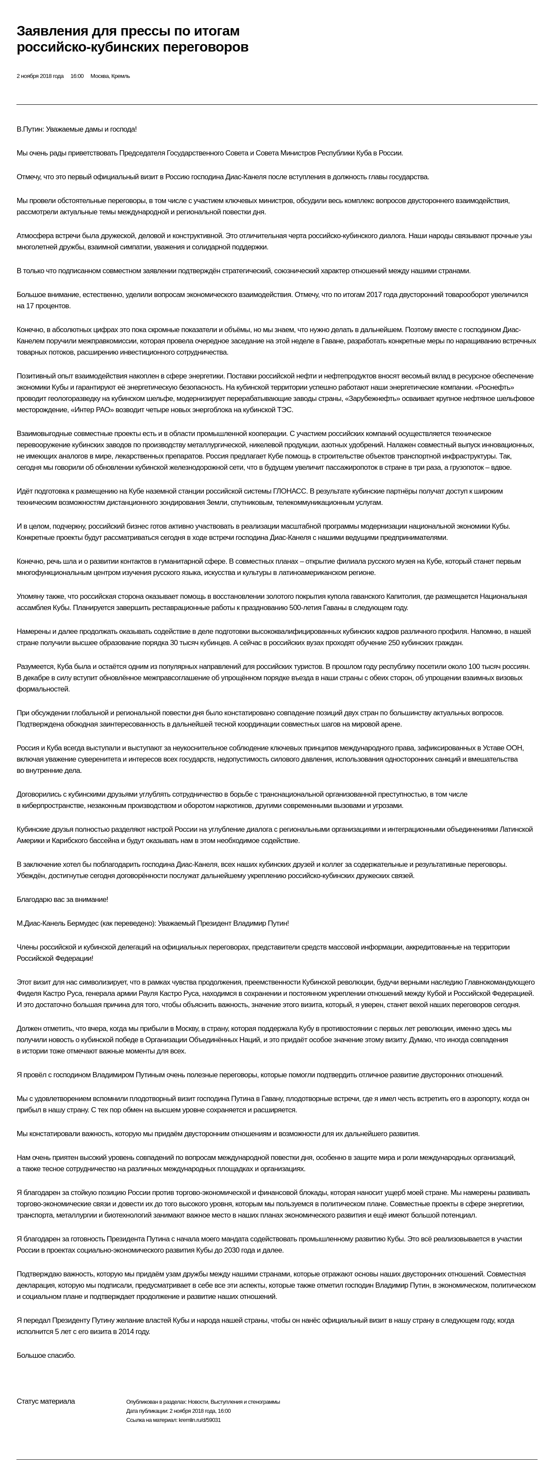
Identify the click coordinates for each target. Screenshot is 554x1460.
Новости (198, 1402)
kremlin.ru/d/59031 (200, 1420)
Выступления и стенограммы (245, 1402)
